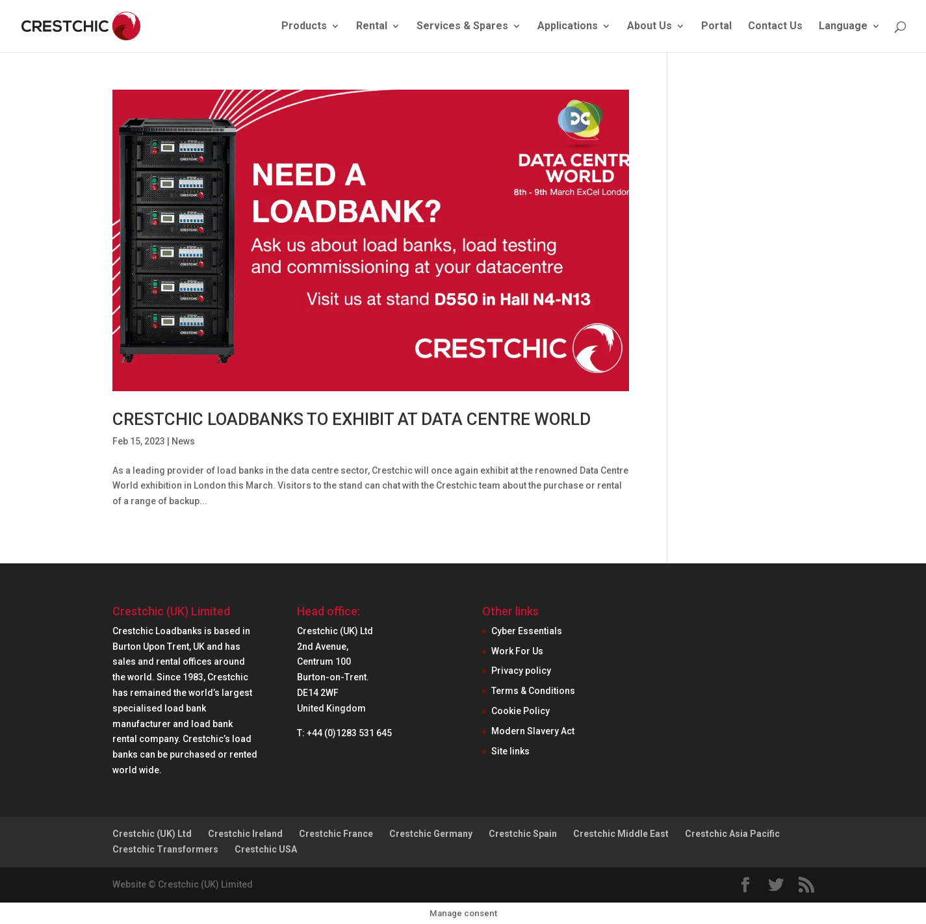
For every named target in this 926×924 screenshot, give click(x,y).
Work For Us (517, 651)
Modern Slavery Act (532, 731)
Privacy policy (521, 670)
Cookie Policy (520, 711)
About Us (649, 26)
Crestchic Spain (523, 833)
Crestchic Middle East (621, 833)
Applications (567, 26)
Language (843, 26)
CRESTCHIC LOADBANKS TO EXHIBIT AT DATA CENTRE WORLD (351, 419)
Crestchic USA (266, 849)
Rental (371, 26)
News (183, 441)
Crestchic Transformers (165, 849)
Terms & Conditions (533, 691)
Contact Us (775, 26)
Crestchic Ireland (245, 833)
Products (304, 26)
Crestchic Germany (430, 833)
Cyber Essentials (526, 631)
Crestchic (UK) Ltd (152, 833)
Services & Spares (462, 26)
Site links (510, 751)
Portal (716, 26)
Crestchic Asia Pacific (732, 833)
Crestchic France (336, 833)
